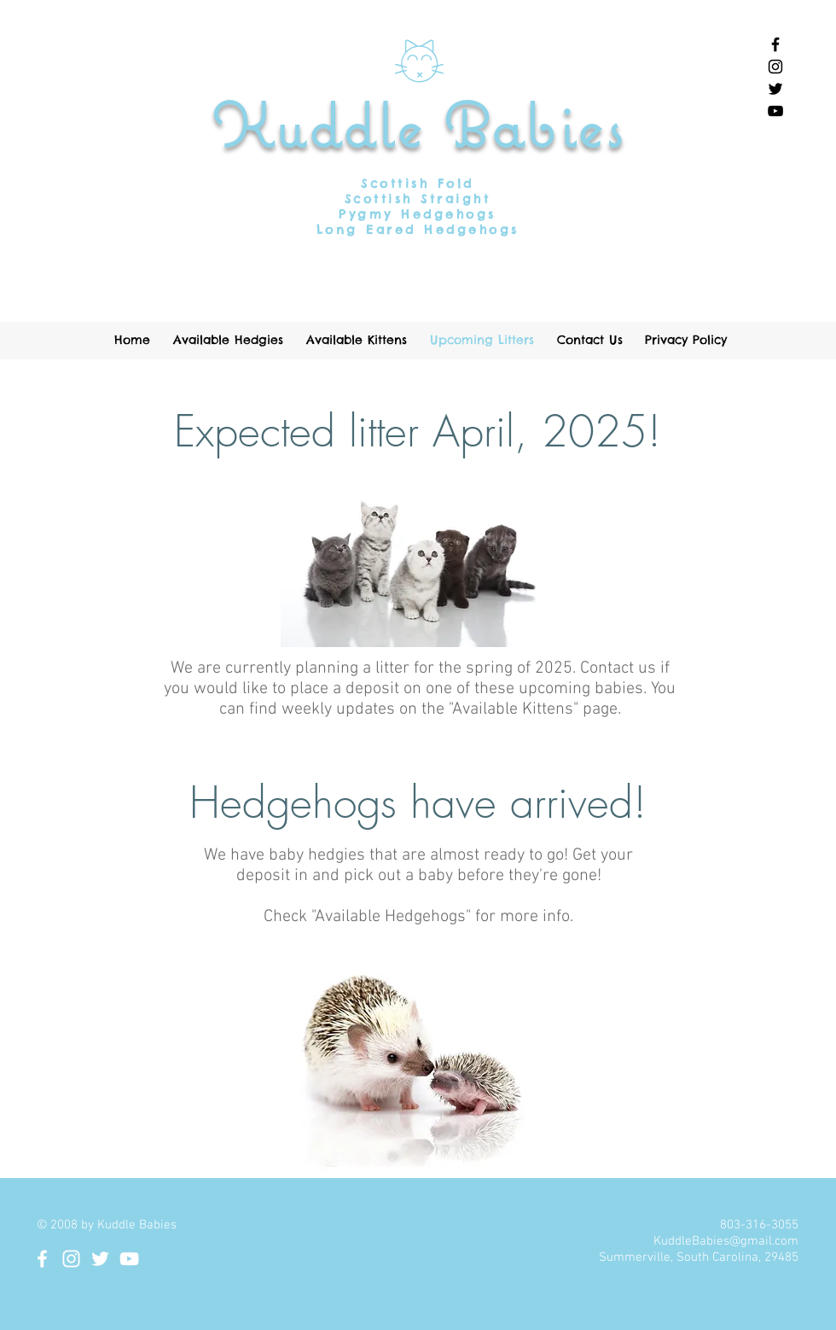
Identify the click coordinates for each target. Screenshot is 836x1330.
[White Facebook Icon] (42, 1258)
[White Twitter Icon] (100, 1258)
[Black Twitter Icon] (775, 88)
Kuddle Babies (418, 124)
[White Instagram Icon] (71, 1258)
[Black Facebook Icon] (775, 44)
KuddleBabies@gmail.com (725, 1241)
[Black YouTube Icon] (775, 111)
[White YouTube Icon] (129, 1258)
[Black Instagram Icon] (775, 66)
